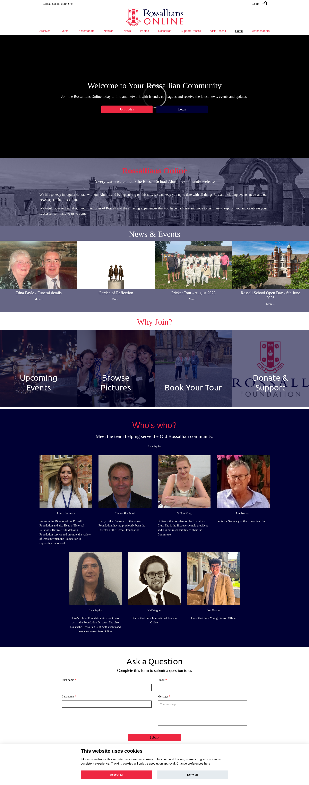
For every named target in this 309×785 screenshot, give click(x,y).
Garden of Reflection (115, 293)
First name (68, 680)
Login (255, 3)
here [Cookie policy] (207, 763)
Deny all (192, 774)
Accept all (116, 774)
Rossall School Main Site (58, 3)
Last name (68, 696)
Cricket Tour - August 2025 (193, 293)
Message (163, 696)
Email (161, 680)
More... (38, 299)
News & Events (154, 234)
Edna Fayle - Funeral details (39, 293)
